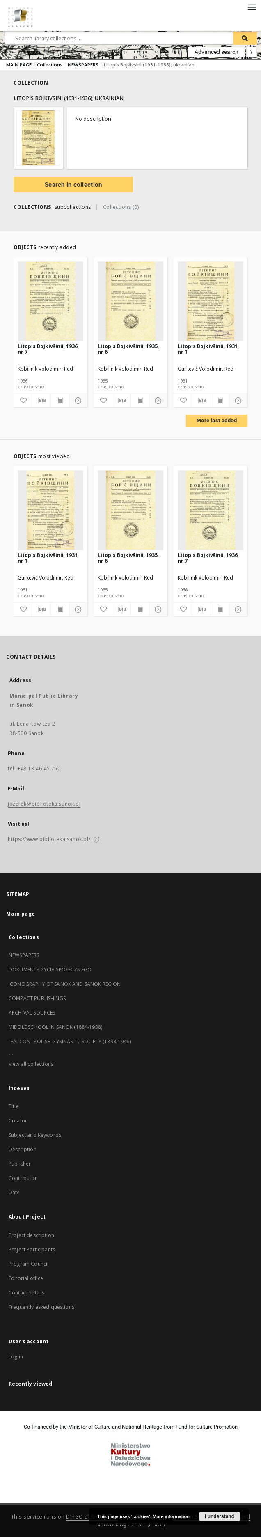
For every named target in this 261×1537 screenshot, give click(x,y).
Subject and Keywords (35, 1135)
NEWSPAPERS (83, 65)
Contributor (23, 1178)
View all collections (31, 1064)
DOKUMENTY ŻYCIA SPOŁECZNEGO (50, 969)
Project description (31, 1235)
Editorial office (26, 1278)
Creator (18, 1120)
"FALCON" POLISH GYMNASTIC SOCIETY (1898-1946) (70, 1041)
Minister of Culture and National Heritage (115, 1427)
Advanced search (216, 51)
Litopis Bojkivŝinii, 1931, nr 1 (208, 349)
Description (23, 1149)
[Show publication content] (60, 400)
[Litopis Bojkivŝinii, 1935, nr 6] (130, 301)
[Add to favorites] (23, 400)
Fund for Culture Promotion (207, 1427)
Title (14, 1106)
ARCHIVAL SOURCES (32, 1012)
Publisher (20, 1163)
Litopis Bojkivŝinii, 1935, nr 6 (128, 349)
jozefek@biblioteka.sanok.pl (44, 803)
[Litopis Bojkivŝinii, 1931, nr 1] (210, 301)
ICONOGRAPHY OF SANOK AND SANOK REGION (65, 983)
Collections (49, 65)
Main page (20, 913)
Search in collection (73, 184)
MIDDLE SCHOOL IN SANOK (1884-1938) (55, 1027)
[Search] (245, 38)
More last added (217, 420)
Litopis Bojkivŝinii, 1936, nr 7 (48, 349)
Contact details (26, 1292)
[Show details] (77, 400)
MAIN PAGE (19, 65)
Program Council (28, 1263)
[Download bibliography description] (41, 400)
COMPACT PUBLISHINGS (37, 998)
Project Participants (32, 1249)
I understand (219, 1516)
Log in (16, 1356)
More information (171, 1516)
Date (14, 1192)
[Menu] (251, 6)
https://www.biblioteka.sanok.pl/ (49, 839)
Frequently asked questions (41, 1306)
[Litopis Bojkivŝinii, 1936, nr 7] (50, 301)
